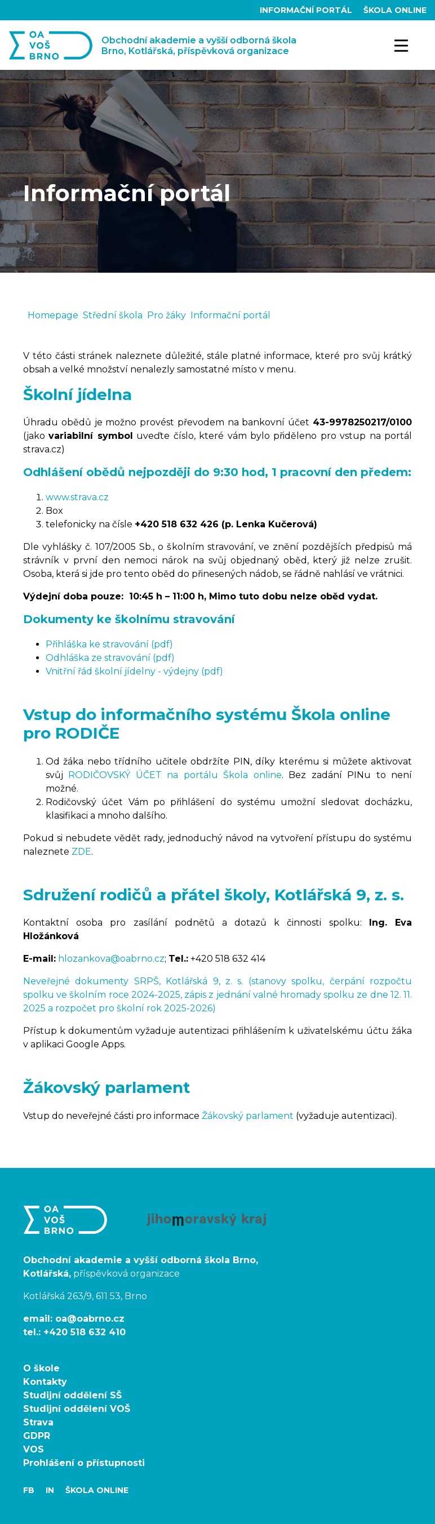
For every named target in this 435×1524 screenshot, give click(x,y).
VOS (33, 1449)
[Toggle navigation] (402, 45)
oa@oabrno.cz (90, 1318)
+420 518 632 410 (84, 1332)
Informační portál (307, 10)
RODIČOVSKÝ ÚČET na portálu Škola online (174, 775)
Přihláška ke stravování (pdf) (109, 644)
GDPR (36, 1435)
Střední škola (113, 315)
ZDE (81, 851)
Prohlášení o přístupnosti (84, 1463)
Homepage (53, 315)
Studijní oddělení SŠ (72, 1395)
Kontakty (45, 1381)
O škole (41, 1368)
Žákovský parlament (248, 1115)
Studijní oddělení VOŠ (76, 1408)
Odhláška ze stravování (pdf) (110, 657)
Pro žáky (166, 315)
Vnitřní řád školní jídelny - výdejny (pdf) (134, 671)
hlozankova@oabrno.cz (111, 958)
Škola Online (395, 10)
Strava (38, 1422)
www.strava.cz (77, 497)
